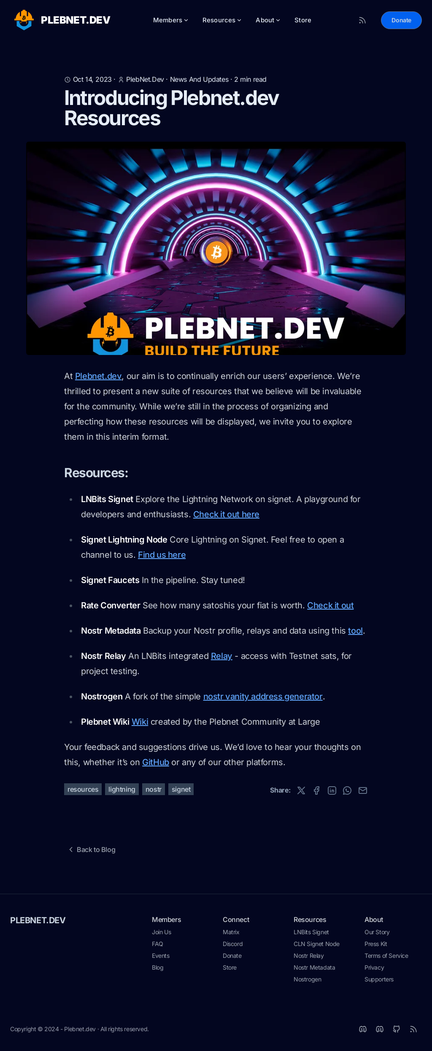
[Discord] (379, 1029)
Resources (222, 20)
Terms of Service (386, 955)
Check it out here (226, 514)
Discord (233, 943)
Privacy (374, 967)
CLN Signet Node (317, 943)
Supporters (379, 979)
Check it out (330, 605)
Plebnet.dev (98, 376)
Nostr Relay (309, 955)
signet (181, 789)
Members (171, 20)
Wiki (140, 722)
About (268, 20)
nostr (154, 789)
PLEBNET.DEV (38, 920)
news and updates (199, 79)
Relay (221, 656)
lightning (121, 789)
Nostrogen (307, 979)
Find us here (162, 555)
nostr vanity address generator (263, 696)
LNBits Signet (311, 931)
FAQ (157, 943)
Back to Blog (91, 849)
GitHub (155, 762)
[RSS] (413, 1029)
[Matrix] (362, 1029)
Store (302, 20)
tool (355, 631)
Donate (401, 20)
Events (161, 955)
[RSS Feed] (362, 20)
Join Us (161, 931)
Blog (157, 967)
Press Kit (375, 943)
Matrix (231, 931)
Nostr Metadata (314, 967)
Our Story (376, 931)
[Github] (396, 1029)
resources (83, 789)
